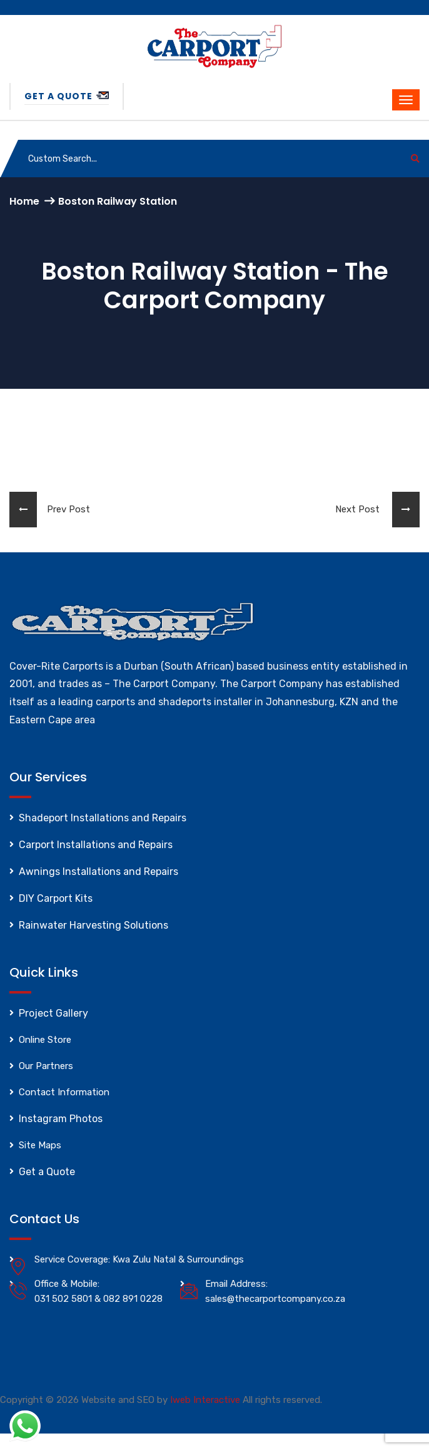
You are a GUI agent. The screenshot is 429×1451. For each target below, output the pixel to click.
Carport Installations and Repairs (96, 845)
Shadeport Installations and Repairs (102, 818)
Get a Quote (66, 96)
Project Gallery (53, 1013)
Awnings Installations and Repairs (98, 871)
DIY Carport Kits (56, 898)
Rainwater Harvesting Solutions (93, 925)
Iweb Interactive (205, 1399)
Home (24, 201)
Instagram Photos (61, 1119)
